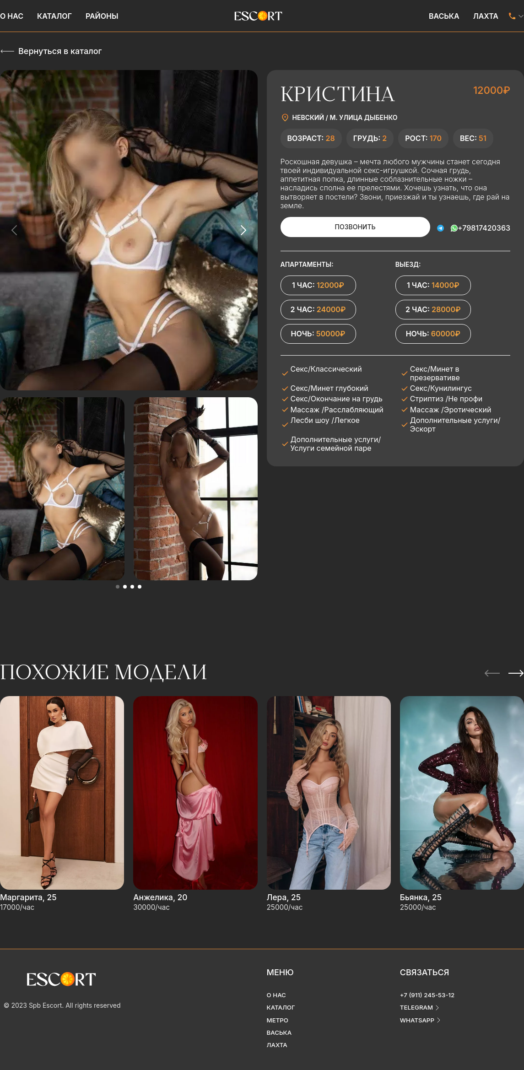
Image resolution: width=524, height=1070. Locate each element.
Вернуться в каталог (60, 51)
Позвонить (349, 227)
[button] (117, 587)
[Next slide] (243, 230)
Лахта (485, 16)
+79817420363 (484, 227)
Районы (102, 16)
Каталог (54, 16)
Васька (444, 16)
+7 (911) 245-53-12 (429, 986)
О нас (11, 16)
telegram (417, 999)
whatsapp (418, 1012)
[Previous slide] (14, 230)
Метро (278, 1012)
